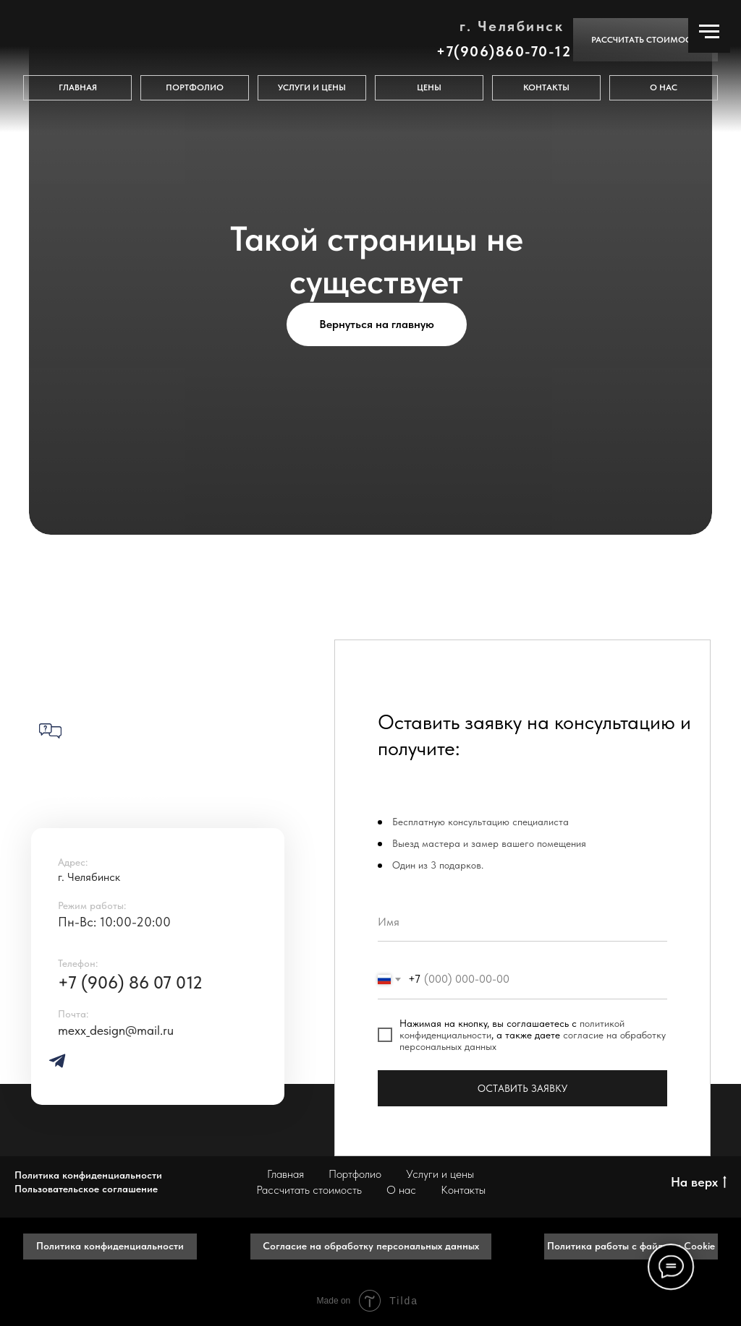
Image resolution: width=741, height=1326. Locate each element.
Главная (285, 1174)
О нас (401, 1190)
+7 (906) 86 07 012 (130, 982)
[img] (57, 1061)
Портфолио (355, 1174)
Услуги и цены (440, 1174)
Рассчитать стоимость (309, 1190)
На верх (699, 1182)
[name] (522, 922)
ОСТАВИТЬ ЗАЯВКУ (522, 1088)
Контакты (463, 1190)
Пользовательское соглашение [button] (86, 1188)
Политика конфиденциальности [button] (88, 1175)
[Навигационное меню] (709, 32)
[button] (645, 39)
